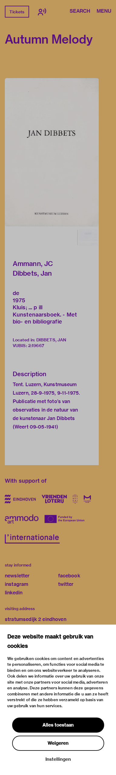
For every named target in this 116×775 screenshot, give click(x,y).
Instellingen (58, 759)
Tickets (16, 12)
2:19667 (36, 345)
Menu (104, 11)
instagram (16, 584)
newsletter (17, 576)
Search (80, 11)
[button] (52, 152)
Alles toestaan (58, 725)
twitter (66, 584)
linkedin (13, 592)
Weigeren (58, 743)
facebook (69, 576)
